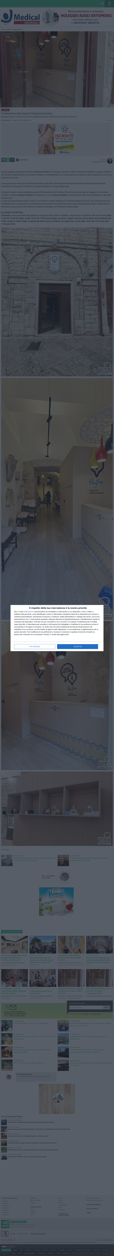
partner (31, 611)
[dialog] (57, 628)
